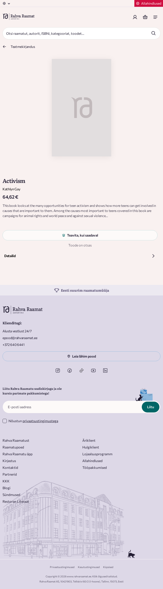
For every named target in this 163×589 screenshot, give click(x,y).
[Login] (135, 17)
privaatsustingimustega (40, 421)
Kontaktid (10, 467)
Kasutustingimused (89, 566)
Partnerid (10, 474)
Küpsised (108, 566)
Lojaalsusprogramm (97, 454)
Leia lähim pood (81, 356)
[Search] (77, 33)
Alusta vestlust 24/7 (17, 331)
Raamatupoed (13, 447)
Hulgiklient (90, 447)
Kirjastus (9, 461)
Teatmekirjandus (23, 47)
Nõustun (33, 421)
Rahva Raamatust (16, 440)
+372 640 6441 (14, 345)
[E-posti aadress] (81, 407)
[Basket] (145, 17)
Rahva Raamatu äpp (17, 454)
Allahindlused (92, 461)
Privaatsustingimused (62, 566)
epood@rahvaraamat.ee (20, 338)
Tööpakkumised (94, 467)
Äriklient (89, 440)
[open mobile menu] (155, 17)
